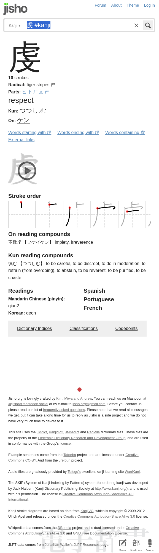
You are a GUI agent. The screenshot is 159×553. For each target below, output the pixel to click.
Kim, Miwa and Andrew (74, 398)
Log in (149, 5)
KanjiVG (86, 511)
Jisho (15, 9)
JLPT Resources (86, 544)
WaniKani (132, 472)
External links (21, 139)
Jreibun (64, 460)
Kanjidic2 (56, 432)
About (116, 5)
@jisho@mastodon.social (28, 404)
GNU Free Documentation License (100, 533)
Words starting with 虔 (29, 132)
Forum (100, 5)
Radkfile (93, 432)
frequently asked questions (64, 410)
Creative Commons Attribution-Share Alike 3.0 (99, 516)
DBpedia (64, 528)
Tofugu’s (74, 472)
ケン (23, 120)
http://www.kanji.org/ (110, 488)
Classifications (83, 328)
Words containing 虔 (125, 132)
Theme (133, 5)
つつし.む (33, 110)
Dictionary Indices (34, 328)
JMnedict (72, 432)
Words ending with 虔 (78, 132)
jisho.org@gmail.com (89, 404)
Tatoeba (69, 455)
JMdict (42, 432)
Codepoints (126, 328)
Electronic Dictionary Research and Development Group (81, 438)
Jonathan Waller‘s (58, 544)
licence (65, 443)
